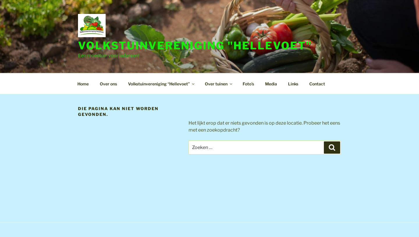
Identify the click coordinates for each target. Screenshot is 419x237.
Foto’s (248, 83)
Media (271, 83)
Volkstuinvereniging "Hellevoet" (195, 45)
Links (293, 83)
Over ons (108, 83)
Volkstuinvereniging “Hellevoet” (161, 83)
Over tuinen (219, 83)
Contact (317, 83)
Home (83, 83)
